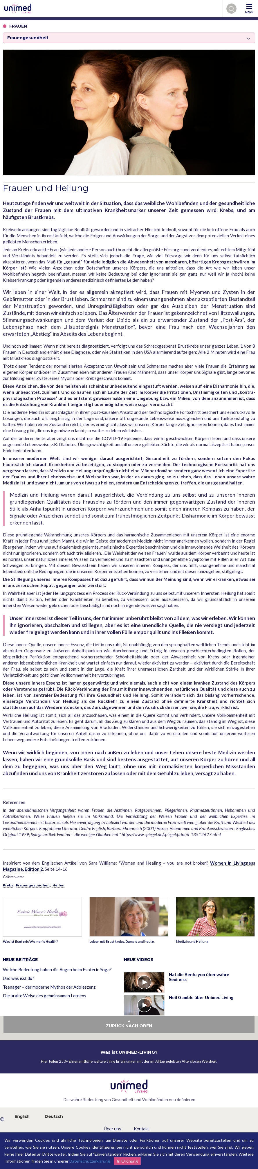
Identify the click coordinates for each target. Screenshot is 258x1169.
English (22, 1116)
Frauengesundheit (33, 885)
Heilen (58, 885)
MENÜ (249, 9)
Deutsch (54, 1116)
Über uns (112, 1129)
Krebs (8, 885)
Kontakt (141, 1129)
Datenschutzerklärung (89, 1161)
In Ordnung (127, 1161)
